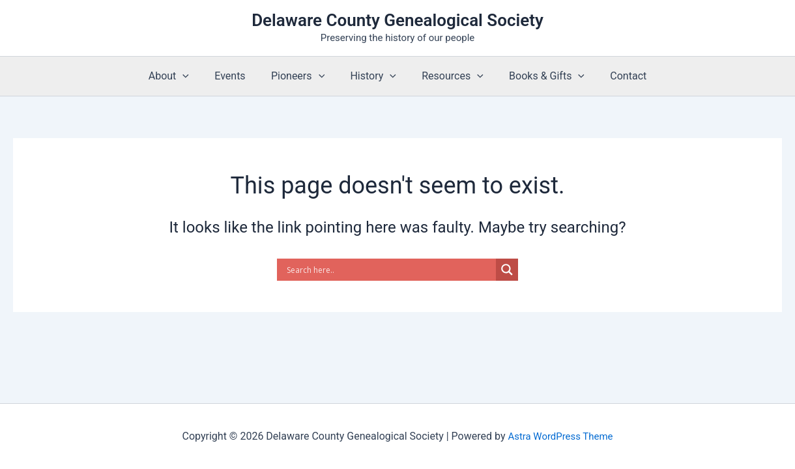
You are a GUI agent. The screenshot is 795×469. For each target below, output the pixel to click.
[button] (196, 76)
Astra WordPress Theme (560, 436)
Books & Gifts (537, 76)
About (183, 76)
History (373, 76)
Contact (614, 76)
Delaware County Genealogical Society (397, 20)
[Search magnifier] (507, 270)
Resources (448, 76)
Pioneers (302, 76)
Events (239, 76)
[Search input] (390, 270)
